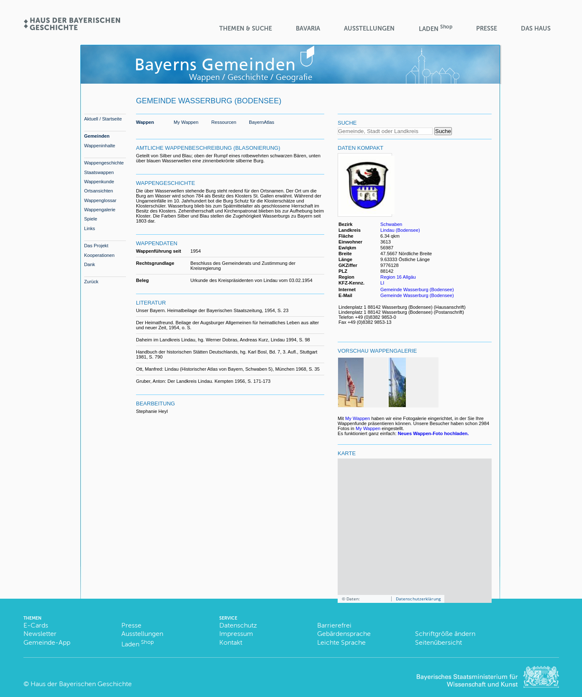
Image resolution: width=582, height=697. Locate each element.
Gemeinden (97, 135)
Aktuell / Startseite (103, 118)
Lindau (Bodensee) (400, 230)
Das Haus (536, 28)
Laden (435, 28)
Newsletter (39, 633)
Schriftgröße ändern (445, 633)
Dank (89, 264)
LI (382, 282)
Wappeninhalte (99, 145)
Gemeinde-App (46, 642)
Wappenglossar (100, 200)
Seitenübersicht (438, 642)
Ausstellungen (369, 28)
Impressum (236, 633)
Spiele (90, 218)
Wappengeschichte (104, 162)
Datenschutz (238, 625)
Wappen (145, 122)
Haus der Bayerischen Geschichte (81, 683)
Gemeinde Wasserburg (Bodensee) (417, 289)
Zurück (91, 281)
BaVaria (308, 28)
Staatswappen (99, 172)
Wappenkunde (99, 181)
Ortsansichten (98, 190)
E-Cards (35, 625)
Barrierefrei (334, 625)
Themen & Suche (245, 28)
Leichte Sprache (341, 642)
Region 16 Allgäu (398, 276)
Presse (486, 28)
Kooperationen (99, 255)
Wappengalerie (99, 209)
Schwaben (391, 224)
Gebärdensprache (344, 633)
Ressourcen (223, 122)
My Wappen (186, 122)
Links (89, 228)
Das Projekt (96, 245)
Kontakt (230, 642)
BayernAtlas (261, 122)
